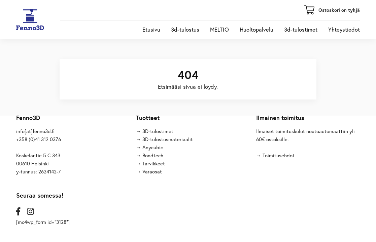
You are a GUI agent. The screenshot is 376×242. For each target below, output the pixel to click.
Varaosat (152, 171)
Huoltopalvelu (256, 29)
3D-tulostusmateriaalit (167, 139)
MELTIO (219, 29)
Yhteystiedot (344, 29)
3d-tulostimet (300, 29)
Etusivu (151, 29)
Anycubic (152, 147)
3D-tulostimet (157, 131)
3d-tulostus (185, 29)
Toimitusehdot (279, 155)
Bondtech (152, 155)
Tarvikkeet (153, 163)
